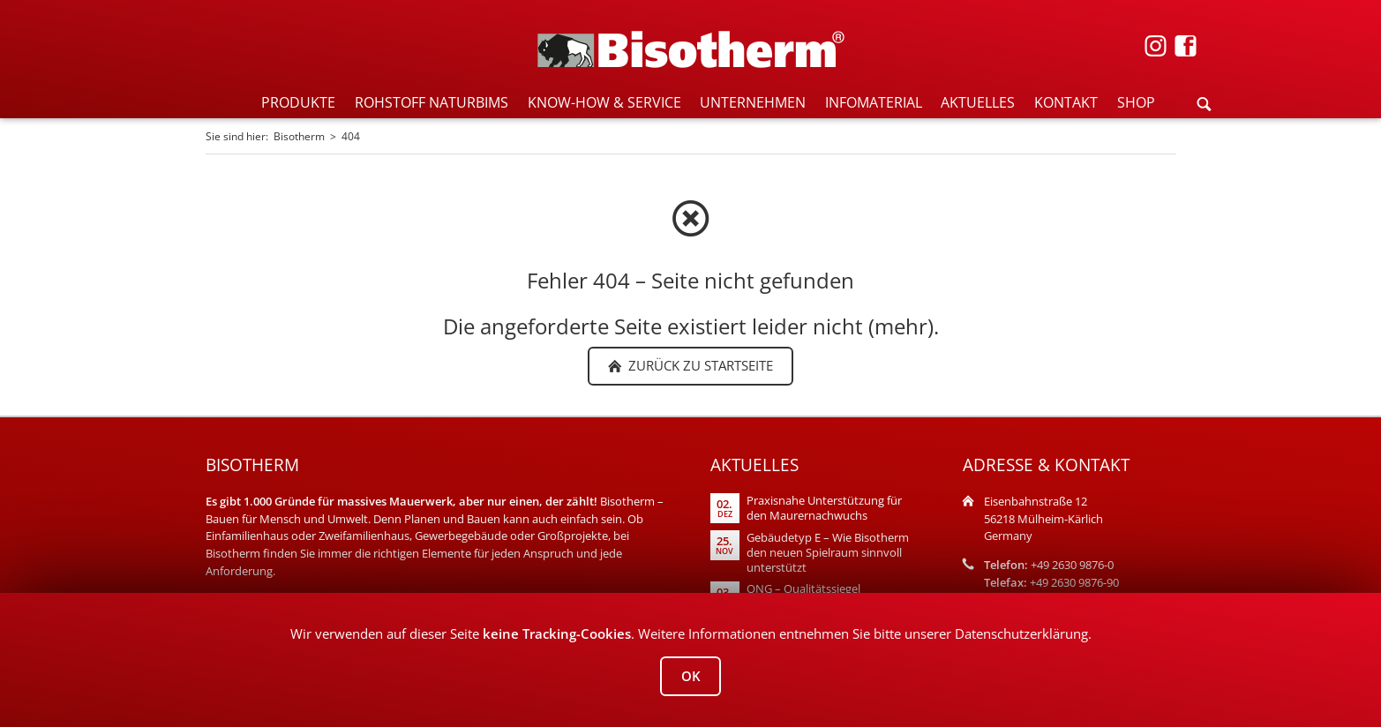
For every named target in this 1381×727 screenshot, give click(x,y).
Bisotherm (299, 136)
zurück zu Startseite (699, 365)
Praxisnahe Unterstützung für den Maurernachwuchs (824, 508)
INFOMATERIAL (873, 102)
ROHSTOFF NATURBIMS (431, 102)
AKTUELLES (978, 102)
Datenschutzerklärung (1021, 633)
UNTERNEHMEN (753, 102)
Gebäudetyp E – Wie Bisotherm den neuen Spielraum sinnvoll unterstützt (828, 552)
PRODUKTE (298, 102)
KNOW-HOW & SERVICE (604, 102)
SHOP (1136, 102)
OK (691, 676)
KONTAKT (1066, 102)
